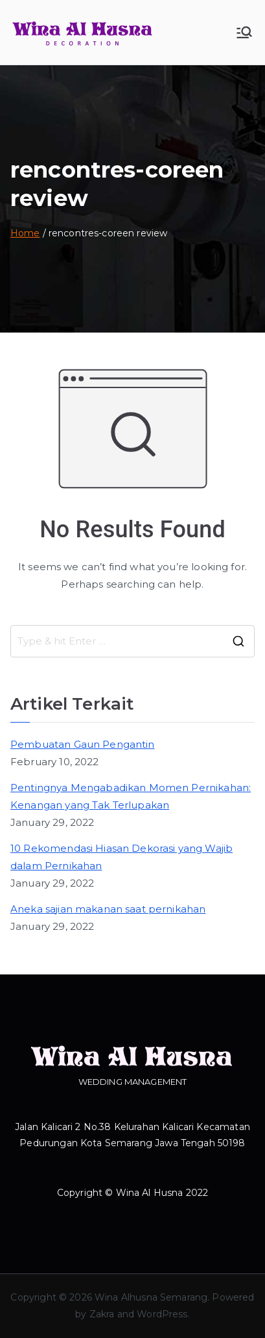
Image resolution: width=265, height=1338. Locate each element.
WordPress (162, 1314)
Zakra (102, 1314)
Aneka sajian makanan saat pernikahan (107, 909)
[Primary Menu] (244, 32)
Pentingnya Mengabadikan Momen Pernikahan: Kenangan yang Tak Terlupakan (130, 796)
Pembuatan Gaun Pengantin (82, 744)
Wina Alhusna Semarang (151, 1297)
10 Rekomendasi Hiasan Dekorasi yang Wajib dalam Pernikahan (121, 857)
